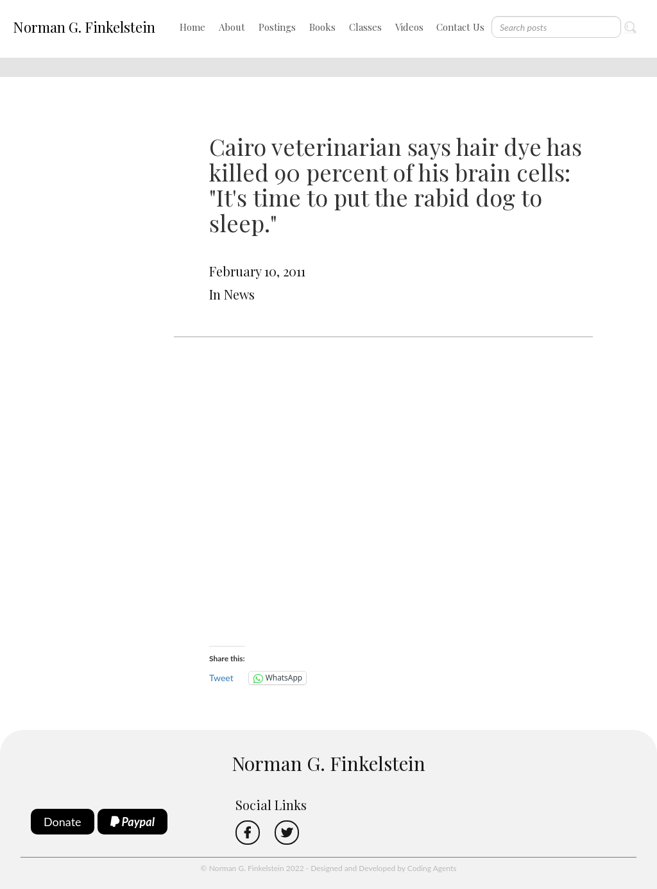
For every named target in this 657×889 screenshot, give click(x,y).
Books (322, 27)
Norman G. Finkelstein (84, 27)
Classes (365, 27)
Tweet (221, 677)
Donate (62, 822)
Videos (409, 27)
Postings (277, 27)
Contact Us (460, 27)
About (232, 27)
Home (192, 27)
